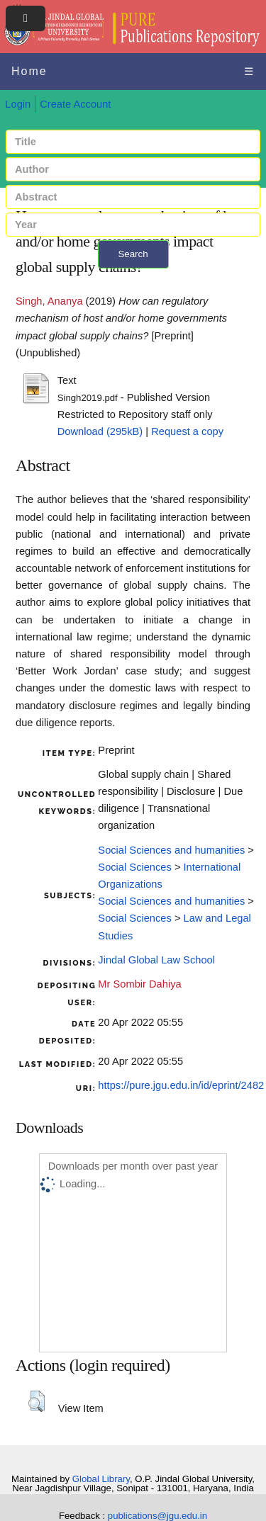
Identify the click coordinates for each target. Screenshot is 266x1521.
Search (133, 254)
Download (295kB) (100, 431)
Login (18, 104)
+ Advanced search (133, 277)
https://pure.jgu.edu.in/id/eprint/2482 (181, 1085)
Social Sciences (134, 867)
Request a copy (187, 431)
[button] (36, 1401)
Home (29, 71)
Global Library (101, 1479)
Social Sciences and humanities (171, 850)
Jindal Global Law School (156, 960)
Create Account (75, 104)
